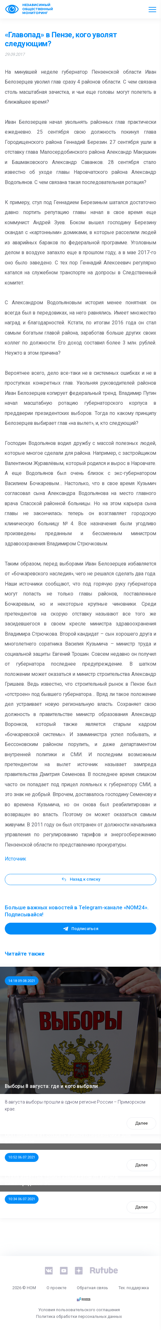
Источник (15, 859)
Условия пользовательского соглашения (79, 1309)
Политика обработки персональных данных (79, 1316)
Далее (141, 1123)
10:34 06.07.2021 (21, 1199)
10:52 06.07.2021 (21, 1157)
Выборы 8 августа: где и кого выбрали (51, 1086)
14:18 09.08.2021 (21, 981)
